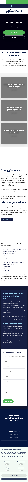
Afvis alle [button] (7, 479)
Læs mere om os (7, 219)
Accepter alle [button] (20, 479)
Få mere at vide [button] (14, 475)
